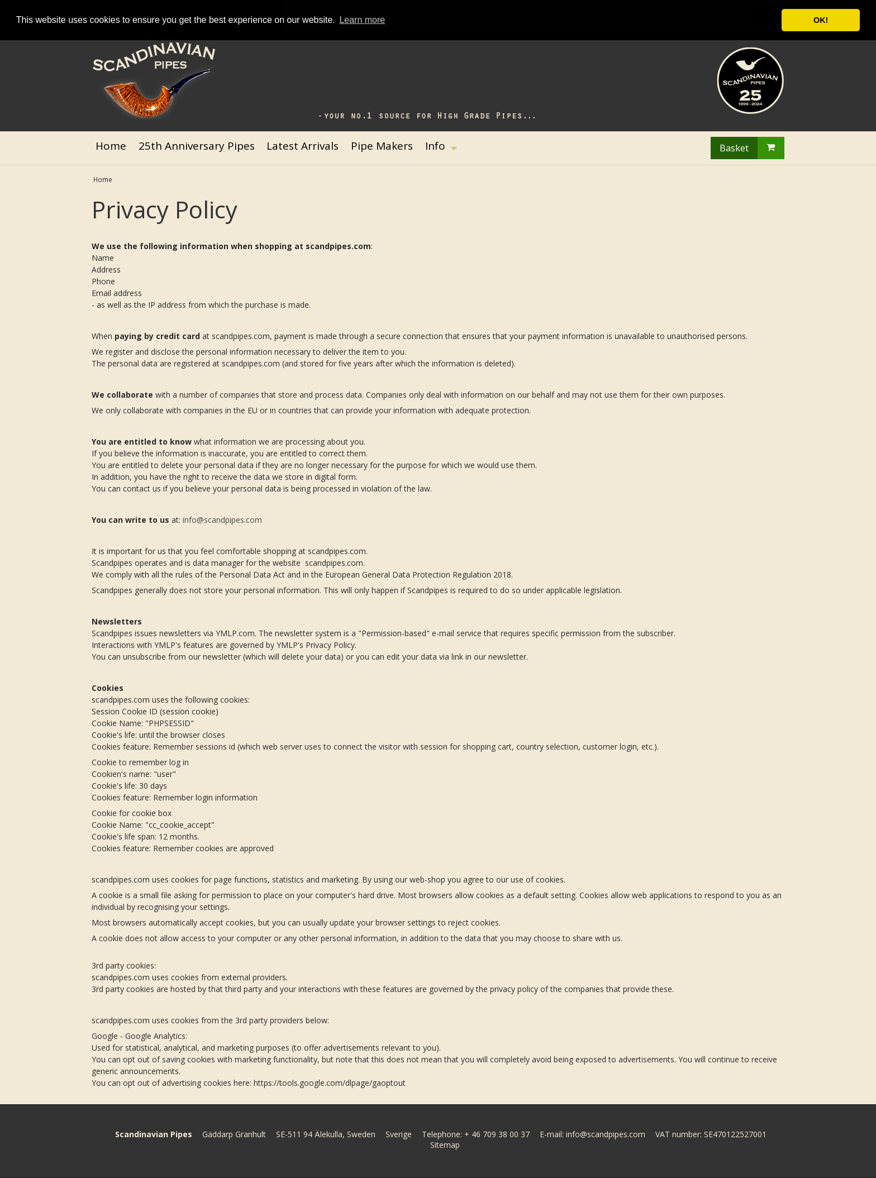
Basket (752, 148)
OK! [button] (820, 20)
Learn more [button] (362, 20)
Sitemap (445, 1144)
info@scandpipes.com (222, 519)
